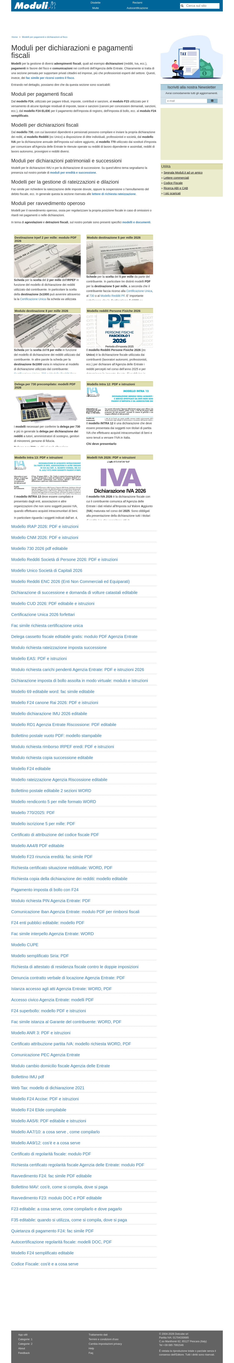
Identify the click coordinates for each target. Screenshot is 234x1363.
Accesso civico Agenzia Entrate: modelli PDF (52, 999)
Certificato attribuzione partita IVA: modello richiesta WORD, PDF (71, 1044)
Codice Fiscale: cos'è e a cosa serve (44, 1264)
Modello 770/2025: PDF (33, 812)
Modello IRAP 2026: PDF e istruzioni (44, 526)
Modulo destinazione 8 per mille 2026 (41, 311)
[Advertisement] (117, 22)
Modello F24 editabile (31, 768)
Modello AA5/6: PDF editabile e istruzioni (48, 1121)
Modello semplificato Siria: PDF (40, 955)
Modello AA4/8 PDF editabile (37, 845)
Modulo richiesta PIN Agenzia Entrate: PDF (50, 900)
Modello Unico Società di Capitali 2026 (46, 570)
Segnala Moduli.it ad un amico (183, 172)
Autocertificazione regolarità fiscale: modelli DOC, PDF (61, 1242)
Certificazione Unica (33, 299)
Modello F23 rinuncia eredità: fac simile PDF (52, 856)
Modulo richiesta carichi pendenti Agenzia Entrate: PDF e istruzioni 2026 (77, 669)
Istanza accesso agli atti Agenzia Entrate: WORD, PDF (61, 988)
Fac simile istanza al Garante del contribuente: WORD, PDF (66, 1021)
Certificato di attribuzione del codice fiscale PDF (55, 834)
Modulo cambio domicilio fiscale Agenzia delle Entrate (60, 1066)
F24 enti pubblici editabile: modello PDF (47, 922)
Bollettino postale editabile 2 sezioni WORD (51, 790)
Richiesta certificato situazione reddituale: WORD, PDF (61, 867)
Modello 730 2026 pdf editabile (39, 548)
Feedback (24, 1353)
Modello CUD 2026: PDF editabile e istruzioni (52, 603)
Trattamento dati (98, 1334)
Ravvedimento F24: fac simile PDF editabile (51, 1176)
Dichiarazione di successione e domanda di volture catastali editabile (74, 592)
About (21, 1348)
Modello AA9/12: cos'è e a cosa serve (45, 1143)
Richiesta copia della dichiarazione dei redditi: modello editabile (69, 878)
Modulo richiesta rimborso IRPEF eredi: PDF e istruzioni (62, 746)
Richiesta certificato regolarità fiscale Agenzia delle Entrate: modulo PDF (77, 1165)
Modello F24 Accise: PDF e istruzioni (45, 1099)
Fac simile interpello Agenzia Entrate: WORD (52, 933)
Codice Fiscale (173, 183)
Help (91, 1348)
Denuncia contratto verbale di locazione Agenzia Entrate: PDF (68, 977)
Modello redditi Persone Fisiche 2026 (113, 311)
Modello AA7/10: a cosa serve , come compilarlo (55, 1132)
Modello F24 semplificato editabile (42, 1253)
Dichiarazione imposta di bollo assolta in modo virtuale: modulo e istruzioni (79, 680)
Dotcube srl (181, 1333)
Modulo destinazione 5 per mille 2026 (114, 237)
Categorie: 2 (25, 1343)
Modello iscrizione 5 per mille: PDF (43, 823)
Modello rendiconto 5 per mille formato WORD (53, 801)
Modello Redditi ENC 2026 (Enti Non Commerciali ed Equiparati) (70, 581)
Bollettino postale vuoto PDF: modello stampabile (56, 735)
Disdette (96, 2)
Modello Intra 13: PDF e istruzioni (39, 457)
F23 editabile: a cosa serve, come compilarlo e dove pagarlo (66, 1209)
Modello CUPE (24, 944)
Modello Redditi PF (112, 295)
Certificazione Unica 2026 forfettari (43, 614)
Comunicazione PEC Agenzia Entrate (45, 1055)
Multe (95, 8)
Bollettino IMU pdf (27, 1077)
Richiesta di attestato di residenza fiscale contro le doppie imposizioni (75, 966)
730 (91, 295)
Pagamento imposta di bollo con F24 (45, 889)
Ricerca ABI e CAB (176, 188)
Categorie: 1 (25, 1339)
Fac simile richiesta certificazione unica (47, 625)
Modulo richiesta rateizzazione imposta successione (59, 647)
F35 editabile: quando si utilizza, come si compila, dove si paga (69, 1220)
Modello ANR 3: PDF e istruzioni (41, 1033)
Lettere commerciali (176, 177)
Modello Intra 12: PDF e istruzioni (111, 384)
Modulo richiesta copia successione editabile (52, 757)
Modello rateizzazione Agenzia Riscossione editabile (59, 779)
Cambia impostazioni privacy (105, 1343)
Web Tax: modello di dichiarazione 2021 (47, 1088)
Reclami (137, 2)
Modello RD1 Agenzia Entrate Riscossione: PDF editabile (63, 724)
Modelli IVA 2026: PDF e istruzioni (111, 457)
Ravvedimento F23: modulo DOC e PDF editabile (56, 1198)
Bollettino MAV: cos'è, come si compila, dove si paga (59, 1187)
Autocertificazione (137, 8)
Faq (91, 1353)
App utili (23, 1334)
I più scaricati (172, 193)
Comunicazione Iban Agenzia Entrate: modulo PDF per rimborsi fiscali (75, 911)
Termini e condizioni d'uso (103, 1339)
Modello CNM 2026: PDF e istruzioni (44, 537)
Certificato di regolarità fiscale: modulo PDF (51, 1154)
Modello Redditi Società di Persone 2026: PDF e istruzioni (64, 559)
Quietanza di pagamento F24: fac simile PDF (52, 1231)
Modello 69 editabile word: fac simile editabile (52, 691)
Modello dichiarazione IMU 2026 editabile (49, 713)
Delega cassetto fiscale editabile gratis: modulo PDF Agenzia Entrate (74, 636)
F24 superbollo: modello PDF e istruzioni (48, 1010)
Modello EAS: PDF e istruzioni (39, 658)
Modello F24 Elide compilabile (38, 1110)
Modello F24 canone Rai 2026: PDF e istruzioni (54, 702)
